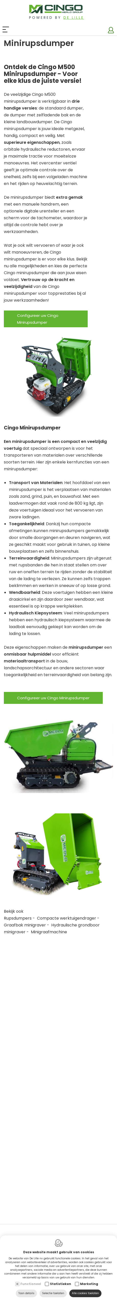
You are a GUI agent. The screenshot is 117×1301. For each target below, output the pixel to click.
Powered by (56, 17)
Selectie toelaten (53, 1293)
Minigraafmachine (49, 932)
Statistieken (60, 1284)
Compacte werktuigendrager (66, 918)
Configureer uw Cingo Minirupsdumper (37, 319)
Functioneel (30, 1284)
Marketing (89, 1284)
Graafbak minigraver (25, 925)
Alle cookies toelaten (85, 1293)
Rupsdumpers (18, 918)
